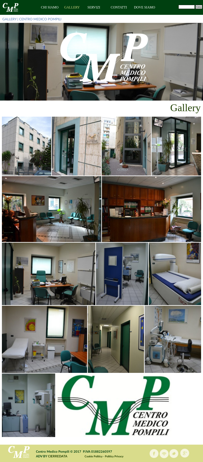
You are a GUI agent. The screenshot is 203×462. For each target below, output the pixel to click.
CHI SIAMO (50, 7)
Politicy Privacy (114, 456)
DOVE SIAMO (144, 7)
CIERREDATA (57, 456)
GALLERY (72, 7)
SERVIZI (94, 7)
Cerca (199, 7)
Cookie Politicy (94, 456)
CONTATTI (119, 7)
